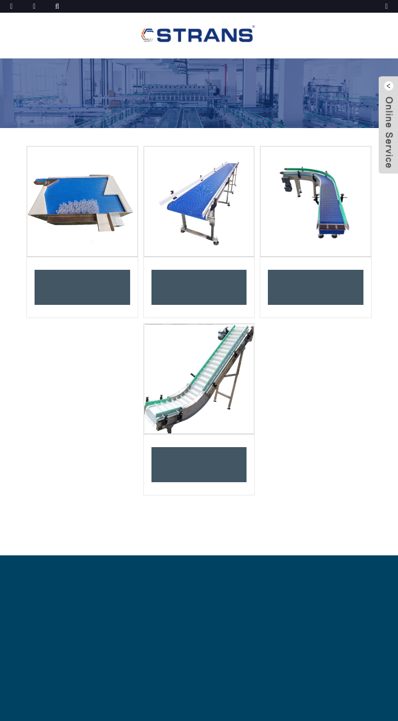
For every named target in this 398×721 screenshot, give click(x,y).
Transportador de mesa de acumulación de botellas (82, 287)
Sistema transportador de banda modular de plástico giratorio (315, 287)
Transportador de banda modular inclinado (199, 465)
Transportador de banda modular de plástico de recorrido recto (199, 287)
